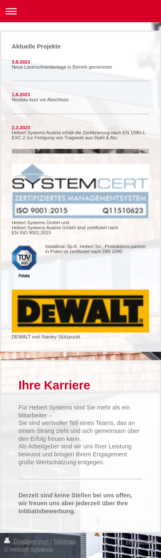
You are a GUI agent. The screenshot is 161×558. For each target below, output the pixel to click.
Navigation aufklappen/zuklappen (80, 11)
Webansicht (141, 541)
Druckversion (27, 541)
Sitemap (65, 541)
